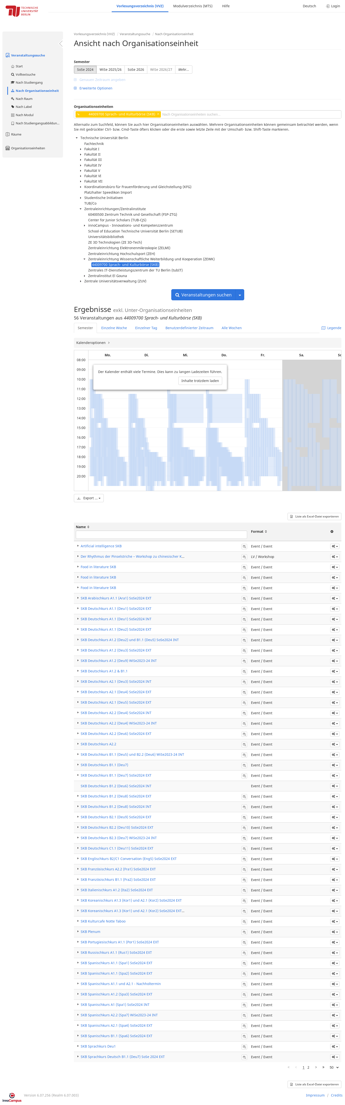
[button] (334, 546)
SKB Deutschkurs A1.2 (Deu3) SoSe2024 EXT (116, 650)
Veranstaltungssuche (25, 55)
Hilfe (226, 6)
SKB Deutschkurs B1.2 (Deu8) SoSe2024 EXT (116, 796)
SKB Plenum (90, 931)
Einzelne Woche (114, 328)
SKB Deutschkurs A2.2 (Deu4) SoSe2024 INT (116, 712)
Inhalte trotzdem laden (200, 380)
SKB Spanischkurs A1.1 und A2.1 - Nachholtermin (121, 983)
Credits (337, 1095)
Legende (331, 328)
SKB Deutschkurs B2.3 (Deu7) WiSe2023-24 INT (119, 837)
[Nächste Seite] (316, 1067)
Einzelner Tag (146, 328)
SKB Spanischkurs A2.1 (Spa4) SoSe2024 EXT (116, 1025)
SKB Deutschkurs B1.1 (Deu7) (104, 765)
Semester (82, 61)
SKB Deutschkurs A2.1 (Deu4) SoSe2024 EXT (116, 692)
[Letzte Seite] (323, 1067)
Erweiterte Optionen (93, 88)
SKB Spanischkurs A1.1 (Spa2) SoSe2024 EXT (116, 973)
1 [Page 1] (304, 1067)
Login (333, 6)
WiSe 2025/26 (111, 69)
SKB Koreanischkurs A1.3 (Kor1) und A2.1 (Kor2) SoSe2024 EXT (131, 900)
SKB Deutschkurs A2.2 (98, 744)
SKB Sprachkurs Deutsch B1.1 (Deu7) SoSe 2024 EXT (123, 1056)
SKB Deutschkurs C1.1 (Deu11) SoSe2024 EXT (117, 848)
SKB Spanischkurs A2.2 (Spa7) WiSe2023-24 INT (119, 1015)
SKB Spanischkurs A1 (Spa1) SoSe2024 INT (115, 1004)
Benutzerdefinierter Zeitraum (189, 328)
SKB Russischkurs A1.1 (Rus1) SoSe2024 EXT (116, 952)
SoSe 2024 (85, 69)
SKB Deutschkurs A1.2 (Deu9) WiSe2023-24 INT (119, 660)
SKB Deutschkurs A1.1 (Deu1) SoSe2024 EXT (116, 608)
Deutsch (309, 6)
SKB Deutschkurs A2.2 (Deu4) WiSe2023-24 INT (119, 723)
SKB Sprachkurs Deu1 (98, 1046)
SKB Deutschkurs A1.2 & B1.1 (104, 671)
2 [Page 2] (308, 1067)
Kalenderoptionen (91, 342)
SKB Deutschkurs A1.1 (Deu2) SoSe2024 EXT (116, 629)
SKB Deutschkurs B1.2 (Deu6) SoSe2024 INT (116, 786)
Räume (13, 134)
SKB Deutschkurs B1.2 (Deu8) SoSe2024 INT (116, 806)
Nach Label (21, 106)
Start (16, 66)
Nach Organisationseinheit (34, 90)
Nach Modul (21, 115)
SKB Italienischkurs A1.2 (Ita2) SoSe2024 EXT (117, 890)
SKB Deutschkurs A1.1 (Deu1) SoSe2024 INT (116, 619)
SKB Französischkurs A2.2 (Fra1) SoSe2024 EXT (118, 869)
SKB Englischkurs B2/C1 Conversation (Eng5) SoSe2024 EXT (129, 858)
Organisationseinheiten (25, 148)
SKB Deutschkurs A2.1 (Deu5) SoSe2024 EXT (116, 702)
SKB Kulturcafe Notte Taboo (103, 921)
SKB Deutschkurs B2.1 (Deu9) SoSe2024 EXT (116, 817)
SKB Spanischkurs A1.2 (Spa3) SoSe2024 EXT (116, 994)
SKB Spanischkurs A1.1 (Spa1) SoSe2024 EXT (116, 963)
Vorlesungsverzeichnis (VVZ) (140, 6)
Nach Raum (21, 98)
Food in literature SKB (98, 566)
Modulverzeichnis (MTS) (192, 6)
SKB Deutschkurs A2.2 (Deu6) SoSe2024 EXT (116, 733)
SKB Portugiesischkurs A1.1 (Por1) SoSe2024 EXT (120, 942)
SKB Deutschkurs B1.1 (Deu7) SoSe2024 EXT (116, 775)
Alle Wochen (232, 328)
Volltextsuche (22, 74)
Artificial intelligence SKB (101, 546)
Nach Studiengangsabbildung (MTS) (36, 123)
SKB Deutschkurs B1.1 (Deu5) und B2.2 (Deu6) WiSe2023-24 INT (132, 754)
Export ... (89, 498)
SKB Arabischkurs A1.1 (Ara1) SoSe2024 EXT (116, 598)
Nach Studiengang (26, 82)
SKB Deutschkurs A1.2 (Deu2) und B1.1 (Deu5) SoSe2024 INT (130, 639)
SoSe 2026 (136, 69)
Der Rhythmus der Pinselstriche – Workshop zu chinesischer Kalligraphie (140, 556)
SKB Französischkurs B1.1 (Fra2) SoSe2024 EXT (118, 879)
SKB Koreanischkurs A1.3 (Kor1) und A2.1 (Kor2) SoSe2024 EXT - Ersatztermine (144, 910)
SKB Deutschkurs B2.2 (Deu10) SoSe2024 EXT (117, 827)
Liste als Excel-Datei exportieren (314, 516)
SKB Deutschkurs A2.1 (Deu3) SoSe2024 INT (116, 681)
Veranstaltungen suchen (203, 295)
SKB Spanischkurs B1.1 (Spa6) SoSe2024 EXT (116, 1035)
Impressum (315, 1095)
